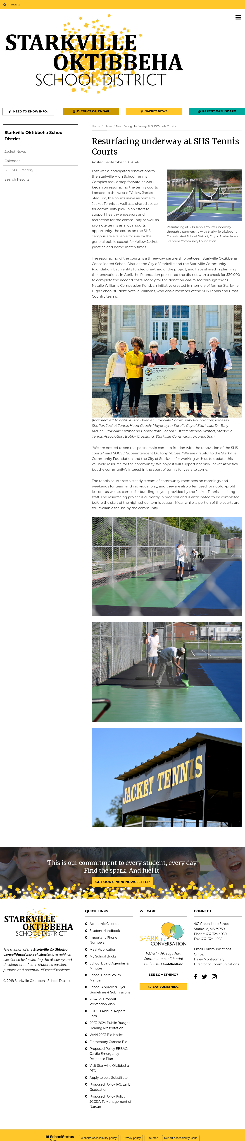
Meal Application (103, 950)
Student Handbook (105, 931)
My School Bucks (103, 956)
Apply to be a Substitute (109, 1078)
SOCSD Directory (19, 170)
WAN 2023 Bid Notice (107, 1035)
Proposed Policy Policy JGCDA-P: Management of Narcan (110, 1101)
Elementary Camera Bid (108, 1042)
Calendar (12, 161)
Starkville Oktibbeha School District (34, 136)
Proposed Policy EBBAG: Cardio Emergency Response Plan (109, 1054)
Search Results (17, 179)
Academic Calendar (105, 924)
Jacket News (15, 151)
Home (96, 126)
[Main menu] (238, 17)
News (108, 126)
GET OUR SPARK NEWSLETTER (122, 882)
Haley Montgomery (209, 959)
